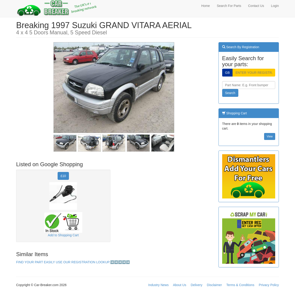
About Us (179, 285)
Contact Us (256, 6)
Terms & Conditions (240, 285)
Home (205, 6)
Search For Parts (229, 6)
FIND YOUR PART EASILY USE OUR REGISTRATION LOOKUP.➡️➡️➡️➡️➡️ (73, 262)
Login (275, 6)
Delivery (196, 285)
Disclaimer (214, 285)
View (270, 136)
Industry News (158, 285)
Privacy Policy (269, 285)
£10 (63, 176)
